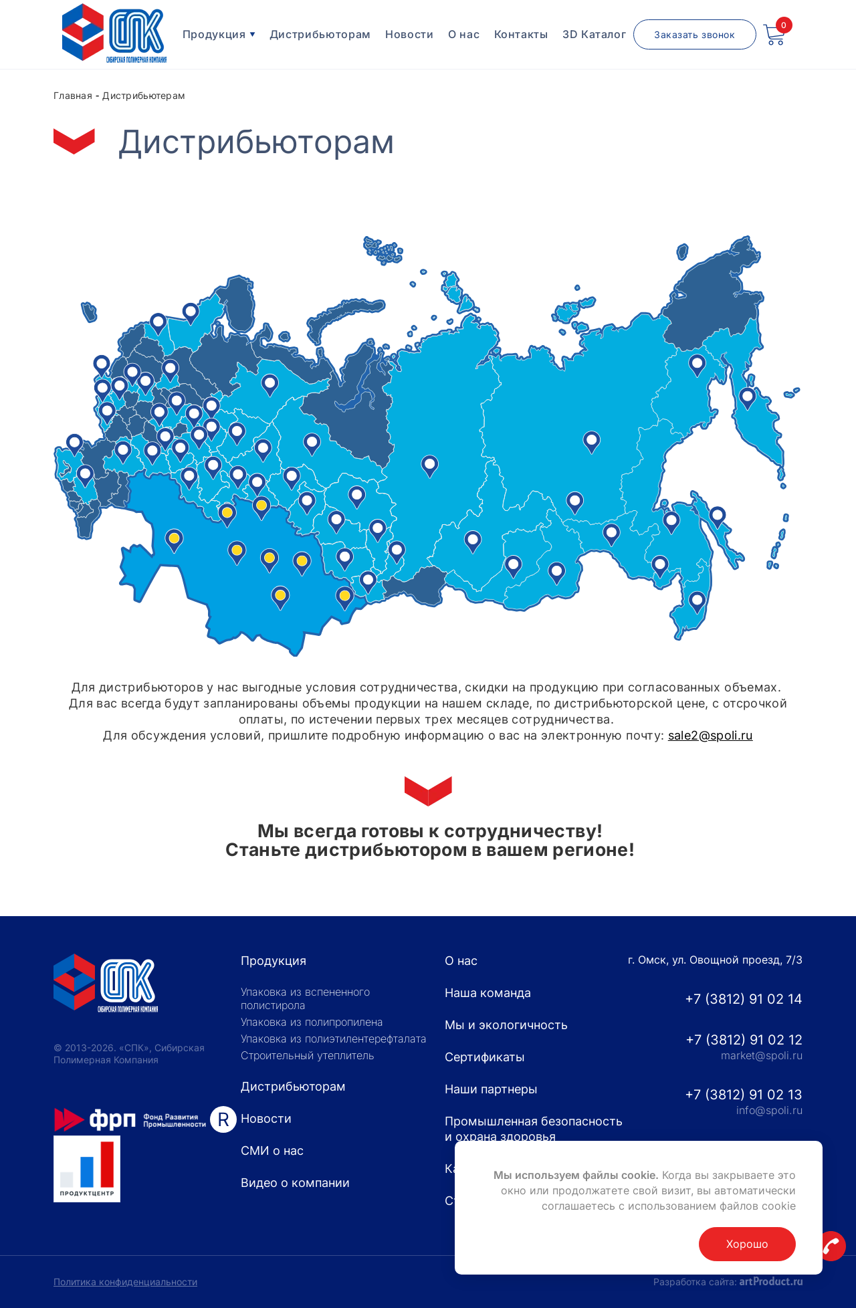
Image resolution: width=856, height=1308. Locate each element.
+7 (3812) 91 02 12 (743, 1040)
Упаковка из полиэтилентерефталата (334, 1038)
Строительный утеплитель (307, 1055)
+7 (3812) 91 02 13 (743, 1095)
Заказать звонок (694, 34)
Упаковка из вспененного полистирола (305, 998)
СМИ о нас (272, 1150)
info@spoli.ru (769, 1110)
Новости (409, 34)
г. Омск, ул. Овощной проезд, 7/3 (715, 959)
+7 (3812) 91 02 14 (743, 999)
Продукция (219, 34)
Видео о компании (295, 1183)
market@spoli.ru (761, 1055)
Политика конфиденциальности (125, 1281)
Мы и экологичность (506, 1025)
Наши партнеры (491, 1089)
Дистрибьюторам (320, 34)
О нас (463, 34)
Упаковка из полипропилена (312, 1021)
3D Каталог (594, 34)
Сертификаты (485, 1057)
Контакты (521, 34)
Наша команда (488, 993)
